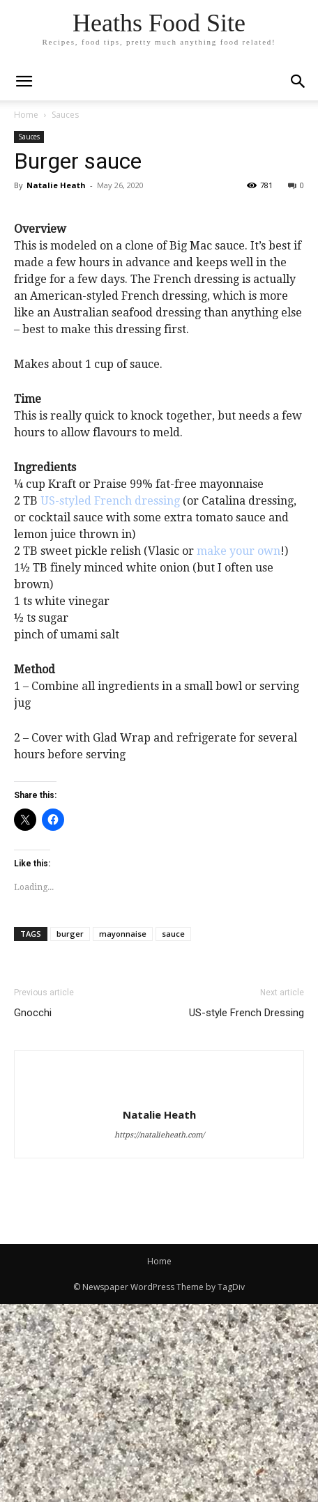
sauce (173, 1131)
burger (70, 1131)
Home (26, 115)
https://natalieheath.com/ (159, 1333)
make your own (238, 749)
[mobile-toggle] (23, 81)
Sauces (65, 115)
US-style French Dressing (246, 1210)
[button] (298, 81)
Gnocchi (33, 1210)
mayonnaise (122, 1131)
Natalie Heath (56, 185)
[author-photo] (159, 1288)
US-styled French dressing (110, 699)
